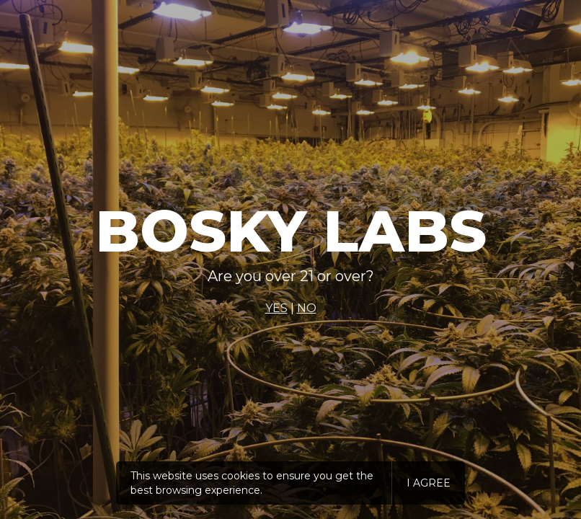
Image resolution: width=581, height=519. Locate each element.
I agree (429, 482)
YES (276, 308)
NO (306, 308)
